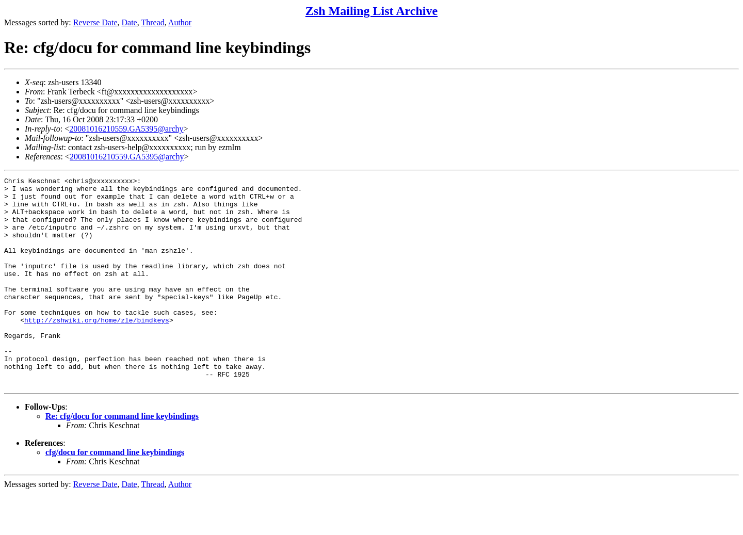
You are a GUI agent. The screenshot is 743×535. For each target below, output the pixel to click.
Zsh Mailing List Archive (371, 11)
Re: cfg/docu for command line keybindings (122, 457)
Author (179, 22)
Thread (152, 22)
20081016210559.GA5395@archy (126, 128)
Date (129, 22)
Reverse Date (95, 22)
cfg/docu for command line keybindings (114, 494)
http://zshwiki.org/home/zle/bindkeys (96, 349)
